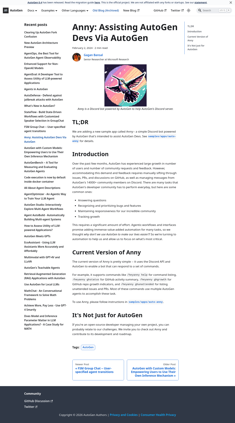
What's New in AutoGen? (39, 105)
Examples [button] (48, 10)
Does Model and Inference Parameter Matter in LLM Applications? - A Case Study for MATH (44, 322)
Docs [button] (31, 10)
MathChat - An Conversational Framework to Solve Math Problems (43, 295)
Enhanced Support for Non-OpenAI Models (41, 66)
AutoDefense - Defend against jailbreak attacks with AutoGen (43, 97)
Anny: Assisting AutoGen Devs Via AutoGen (45, 139)
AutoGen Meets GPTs (37, 236)
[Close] (231, 2)
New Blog (131, 10)
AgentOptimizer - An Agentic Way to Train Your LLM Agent (45, 196)
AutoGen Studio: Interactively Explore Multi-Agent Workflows (43, 207)
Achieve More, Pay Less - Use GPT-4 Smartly (45, 307)
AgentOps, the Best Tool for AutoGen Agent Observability (42, 55)
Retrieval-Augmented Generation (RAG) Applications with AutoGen (45, 276)
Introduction (194, 31)
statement (201, 2)
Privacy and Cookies (124, 415)
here (97, 2)
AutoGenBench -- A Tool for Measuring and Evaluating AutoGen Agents (41, 167)
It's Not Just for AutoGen (195, 47)
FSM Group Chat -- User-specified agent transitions (44, 129)
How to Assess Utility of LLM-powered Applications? (42, 228)
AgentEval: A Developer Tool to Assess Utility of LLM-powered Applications (43, 78)
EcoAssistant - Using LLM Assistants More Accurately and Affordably (44, 247)
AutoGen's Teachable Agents (42, 267)
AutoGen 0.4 (34, 2)
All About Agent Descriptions (42, 188)
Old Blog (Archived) (106, 10)
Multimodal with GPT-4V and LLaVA (42, 259)
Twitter (177, 10)
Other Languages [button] (74, 10)
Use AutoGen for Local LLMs (41, 284)
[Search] (214, 10)
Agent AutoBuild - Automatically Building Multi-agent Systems (44, 217)
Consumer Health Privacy (158, 415)
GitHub (160, 10)
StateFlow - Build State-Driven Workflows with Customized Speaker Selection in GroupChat (44, 116)
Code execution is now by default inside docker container (45, 179)
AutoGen (88, 347)
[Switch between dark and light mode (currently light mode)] (188, 10)
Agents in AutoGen (36, 89)
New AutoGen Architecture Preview (41, 45)
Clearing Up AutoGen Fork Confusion (40, 34)
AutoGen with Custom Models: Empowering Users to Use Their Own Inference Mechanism (44, 152)
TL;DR (190, 26)
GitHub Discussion (38, 401)
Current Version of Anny (197, 38)
